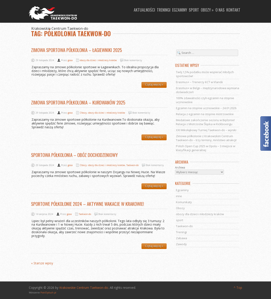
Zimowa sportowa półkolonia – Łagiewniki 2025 (76, 49)
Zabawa (181, 238)
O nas (220, 10)
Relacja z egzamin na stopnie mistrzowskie (205, 114)
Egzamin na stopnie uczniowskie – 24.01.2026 (206, 108)
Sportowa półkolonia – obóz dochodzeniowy (74, 154)
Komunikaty (184, 202)
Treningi (163, 10)
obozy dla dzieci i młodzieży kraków (98, 60)
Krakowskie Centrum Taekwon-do (83, 287)
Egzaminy (179, 10)
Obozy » (207, 10)
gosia (70, 60)
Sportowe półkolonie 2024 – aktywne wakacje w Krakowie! (87, 203)
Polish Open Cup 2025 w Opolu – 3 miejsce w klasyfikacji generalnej (205, 148)
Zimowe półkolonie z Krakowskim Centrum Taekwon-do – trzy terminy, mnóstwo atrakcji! (206, 138)
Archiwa (180, 167)
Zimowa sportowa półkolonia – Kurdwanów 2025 (78, 102)
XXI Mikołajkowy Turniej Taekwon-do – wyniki (206, 130)
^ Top (238, 287)
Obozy (83, 112)
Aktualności (144, 10)
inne (179, 196)
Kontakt (233, 10)
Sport (194, 10)
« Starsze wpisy (42, 263)
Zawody (181, 244)
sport (179, 220)
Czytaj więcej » (154, 84)
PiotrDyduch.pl (48, 292)
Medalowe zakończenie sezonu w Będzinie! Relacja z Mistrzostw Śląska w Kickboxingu (205, 122)
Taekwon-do (132, 165)
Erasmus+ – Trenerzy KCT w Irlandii (199, 82)
